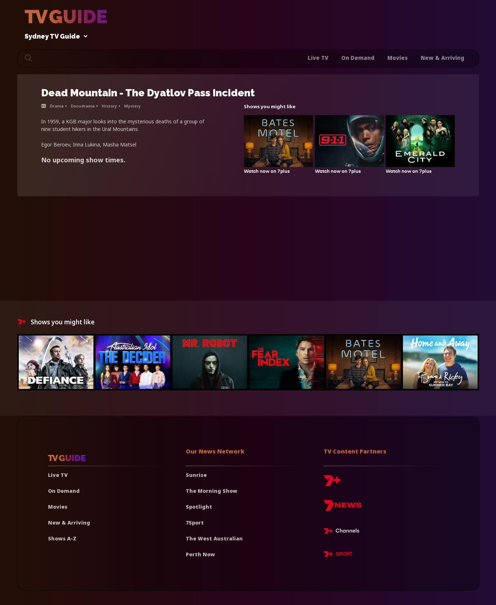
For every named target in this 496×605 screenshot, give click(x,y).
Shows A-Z (62, 538)
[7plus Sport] (338, 555)
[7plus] (332, 483)
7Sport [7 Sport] (195, 522)
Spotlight (199, 506)
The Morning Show (211, 490)
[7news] (342, 508)
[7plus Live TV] (343, 532)
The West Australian (214, 538)
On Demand (357, 57)
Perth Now (200, 554)
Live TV (318, 57)
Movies (397, 57)
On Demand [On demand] (64, 490)
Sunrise (196, 475)
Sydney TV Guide (54, 36)
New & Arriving (442, 57)
